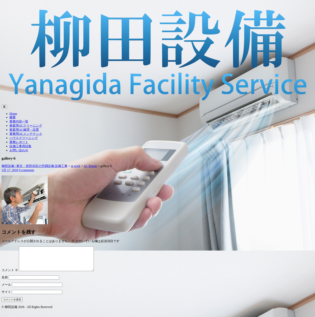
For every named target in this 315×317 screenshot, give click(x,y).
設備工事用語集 (20, 146)
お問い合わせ (18, 150)
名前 (5, 282)
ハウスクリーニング (23, 138)
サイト (6, 296)
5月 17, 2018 (10, 170)
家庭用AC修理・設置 (24, 129)
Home (13, 113)
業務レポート (18, 142)
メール (6, 289)
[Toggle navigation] (4, 107)
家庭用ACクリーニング (25, 125)
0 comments (26, 170)
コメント (10, 274)
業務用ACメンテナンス (25, 133)
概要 (12, 117)
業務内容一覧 (18, 121)
